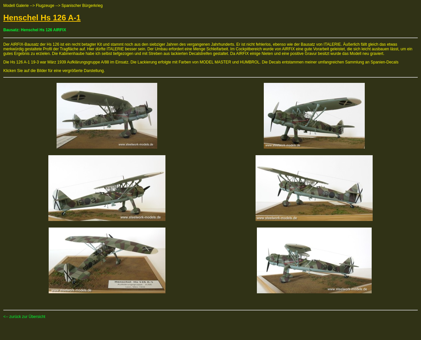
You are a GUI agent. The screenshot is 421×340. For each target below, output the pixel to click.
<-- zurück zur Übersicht (24, 316)
